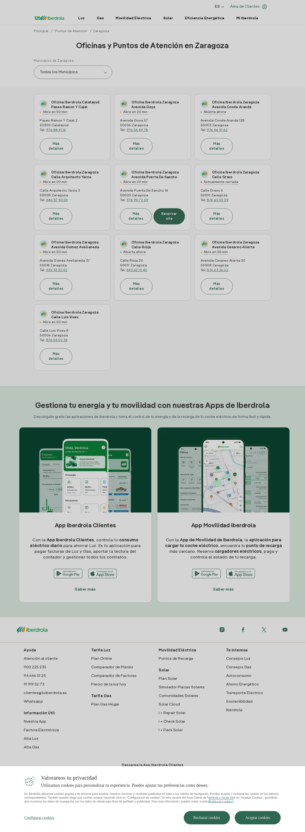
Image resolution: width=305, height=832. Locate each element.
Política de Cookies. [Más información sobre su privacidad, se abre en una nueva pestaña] (221, 811)
